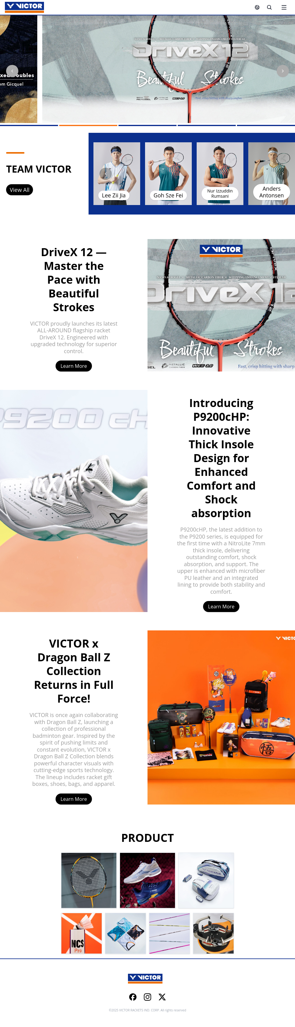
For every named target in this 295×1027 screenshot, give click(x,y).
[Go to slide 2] (88, 125)
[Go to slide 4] (207, 125)
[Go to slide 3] (147, 125)
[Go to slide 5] (266, 125)
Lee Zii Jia (114, 195)
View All (19, 189)
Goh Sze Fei (168, 195)
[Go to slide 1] (29, 125)
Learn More (73, 366)
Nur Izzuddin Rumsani (220, 193)
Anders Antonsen (271, 192)
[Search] (269, 7)
